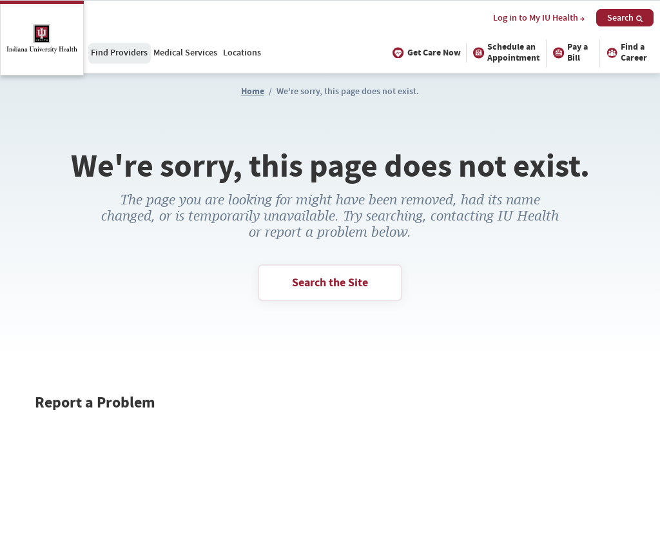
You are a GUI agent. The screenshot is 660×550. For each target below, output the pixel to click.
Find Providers (119, 52)
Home (252, 91)
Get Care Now (425, 52)
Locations (242, 52)
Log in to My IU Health (539, 18)
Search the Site (330, 282)
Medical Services (185, 52)
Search (625, 17)
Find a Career (625, 52)
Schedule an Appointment (504, 52)
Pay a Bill (569, 52)
